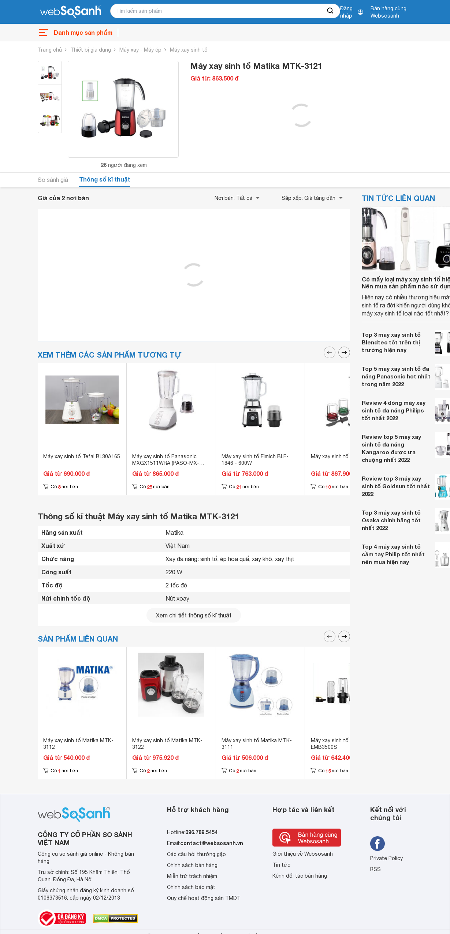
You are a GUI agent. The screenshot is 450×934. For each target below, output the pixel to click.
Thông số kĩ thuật (104, 179)
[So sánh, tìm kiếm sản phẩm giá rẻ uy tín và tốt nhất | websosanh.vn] (71, 12)
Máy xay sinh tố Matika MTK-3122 (167, 743)
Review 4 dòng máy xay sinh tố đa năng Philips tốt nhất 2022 (393, 410)
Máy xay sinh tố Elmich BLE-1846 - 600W (255, 459)
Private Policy (386, 858)
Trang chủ (50, 50)
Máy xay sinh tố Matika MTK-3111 (257, 743)
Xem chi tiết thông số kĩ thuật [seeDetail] (193, 615)
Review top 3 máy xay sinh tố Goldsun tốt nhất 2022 (396, 486)
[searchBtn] (330, 11)
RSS (375, 869)
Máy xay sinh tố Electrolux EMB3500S (342, 743)
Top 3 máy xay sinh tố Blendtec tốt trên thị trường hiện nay (391, 342)
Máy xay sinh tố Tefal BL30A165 (81, 456)
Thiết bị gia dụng (90, 50)
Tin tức (281, 865)
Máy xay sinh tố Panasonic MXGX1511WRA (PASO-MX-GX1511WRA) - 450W (165, 462)
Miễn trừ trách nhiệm (192, 876)
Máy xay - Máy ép (140, 50)
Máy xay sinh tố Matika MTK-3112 (78, 743)
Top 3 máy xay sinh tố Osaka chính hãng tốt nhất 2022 (391, 520)
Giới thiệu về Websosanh (302, 854)
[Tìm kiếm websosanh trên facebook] (377, 843)
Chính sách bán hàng (192, 865)
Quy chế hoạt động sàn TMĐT (204, 898)
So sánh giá (53, 179)
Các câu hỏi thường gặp (196, 854)
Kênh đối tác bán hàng (299, 876)
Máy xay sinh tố (189, 50)
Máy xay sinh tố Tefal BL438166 (349, 456)
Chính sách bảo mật (191, 887)
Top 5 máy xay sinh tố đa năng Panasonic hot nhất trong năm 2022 (396, 376)
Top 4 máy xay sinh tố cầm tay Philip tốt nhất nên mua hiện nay (393, 554)
